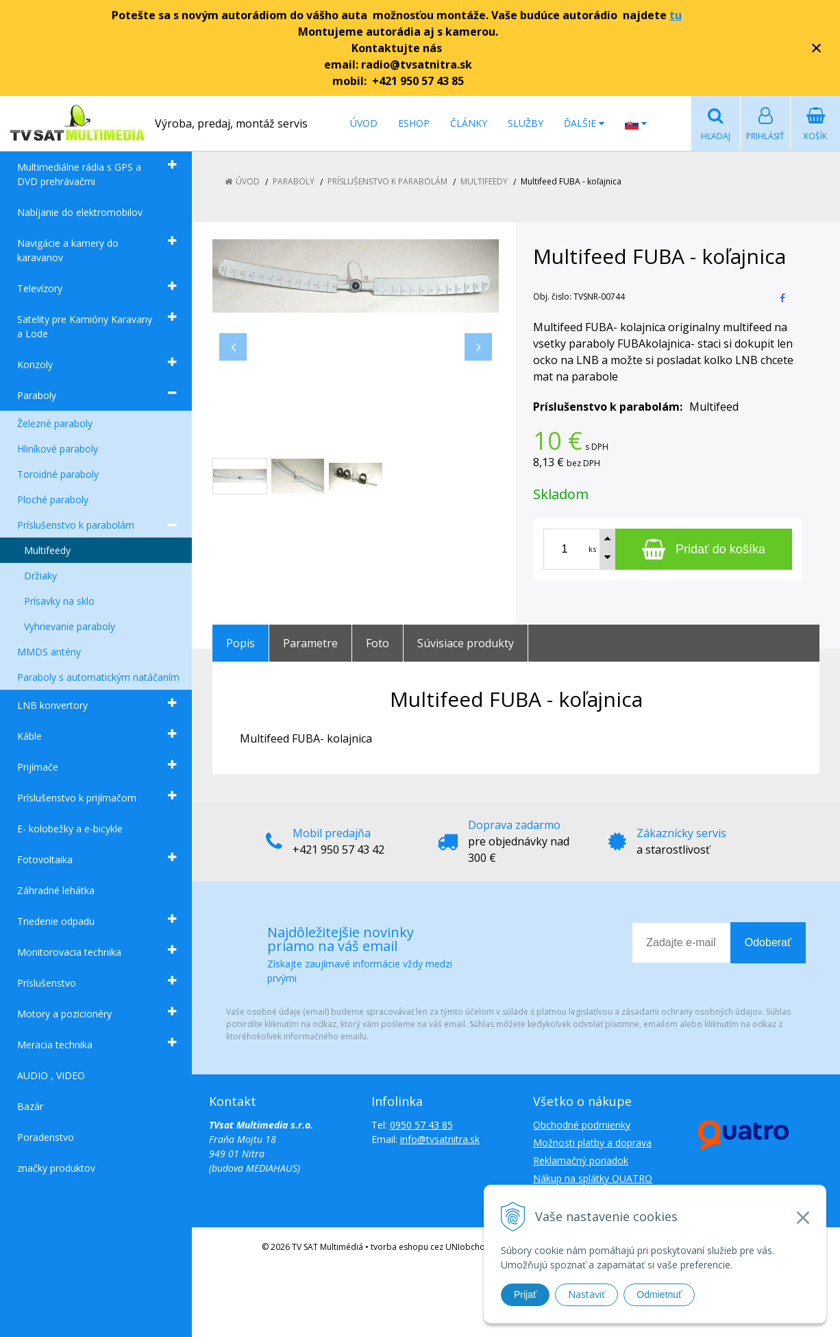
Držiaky (40, 575)
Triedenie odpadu (56, 921)
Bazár (30, 1106)
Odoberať (768, 942)
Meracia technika (54, 1044)
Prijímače (37, 766)
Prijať (525, 1294)
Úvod (364, 123)
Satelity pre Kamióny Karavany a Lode (84, 326)
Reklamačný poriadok (580, 1160)
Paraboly (36, 395)
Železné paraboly (54, 423)
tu (675, 15)
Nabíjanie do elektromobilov (80, 212)
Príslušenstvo (46, 982)
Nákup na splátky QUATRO (592, 1178)
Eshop (414, 123)
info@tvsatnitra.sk (440, 1139)
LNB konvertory (52, 705)
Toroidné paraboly (58, 474)
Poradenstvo (45, 1137)
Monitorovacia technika (69, 952)
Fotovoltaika (45, 859)
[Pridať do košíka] (703, 549)
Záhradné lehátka (56, 890)
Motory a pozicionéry (64, 1013)
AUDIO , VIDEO (51, 1075)
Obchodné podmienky (581, 1124)
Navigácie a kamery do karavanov (68, 250)
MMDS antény (49, 651)
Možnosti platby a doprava (592, 1142)
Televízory (39, 288)
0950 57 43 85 (421, 1124)
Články (468, 123)
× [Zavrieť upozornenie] (817, 47)
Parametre (310, 643)
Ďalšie (584, 123)
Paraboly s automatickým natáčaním (98, 677)
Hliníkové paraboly (57, 448)
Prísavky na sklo (59, 600)
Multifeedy (47, 550)
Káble (29, 736)
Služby (525, 123)
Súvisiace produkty (465, 643)
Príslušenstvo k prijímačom (76, 797)
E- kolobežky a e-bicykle (70, 828)
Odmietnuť (659, 1294)
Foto (377, 643)
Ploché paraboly (52, 499)
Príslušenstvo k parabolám (75, 524)
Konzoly (35, 364)
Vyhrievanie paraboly (69, 626)
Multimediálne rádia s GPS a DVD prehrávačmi (79, 174)
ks (592, 549)
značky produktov (56, 1168)
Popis (240, 643)
